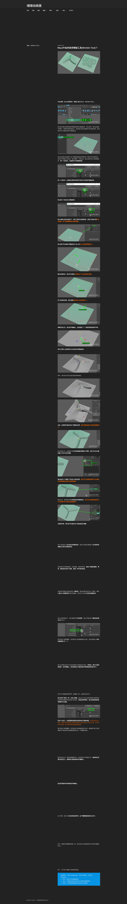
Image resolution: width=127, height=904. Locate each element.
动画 (33, 10)
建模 (45, 10)
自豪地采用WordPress (42, 900)
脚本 (51, 10)
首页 (28, 10)
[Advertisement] (63, 25)
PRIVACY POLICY (31, 900)
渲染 (58, 10)
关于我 (71, 10)
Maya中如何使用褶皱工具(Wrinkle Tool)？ (78, 48)
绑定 (39, 10)
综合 (64, 10)
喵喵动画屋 (34, 5)
